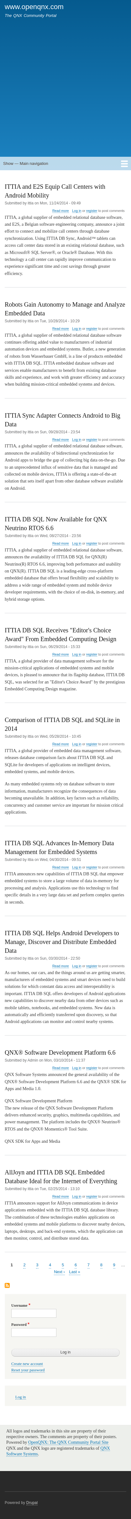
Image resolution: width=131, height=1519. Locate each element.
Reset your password (28, 1370)
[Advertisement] (65, 84)
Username (19, 1305)
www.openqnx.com (34, 7)
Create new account (27, 1364)
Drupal (32, 1503)
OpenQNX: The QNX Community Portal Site (68, 1442)
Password (19, 1324)
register (91, 211)
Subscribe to (7, 1286)
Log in (76, 211)
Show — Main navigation (25, 163)
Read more (60, 211)
